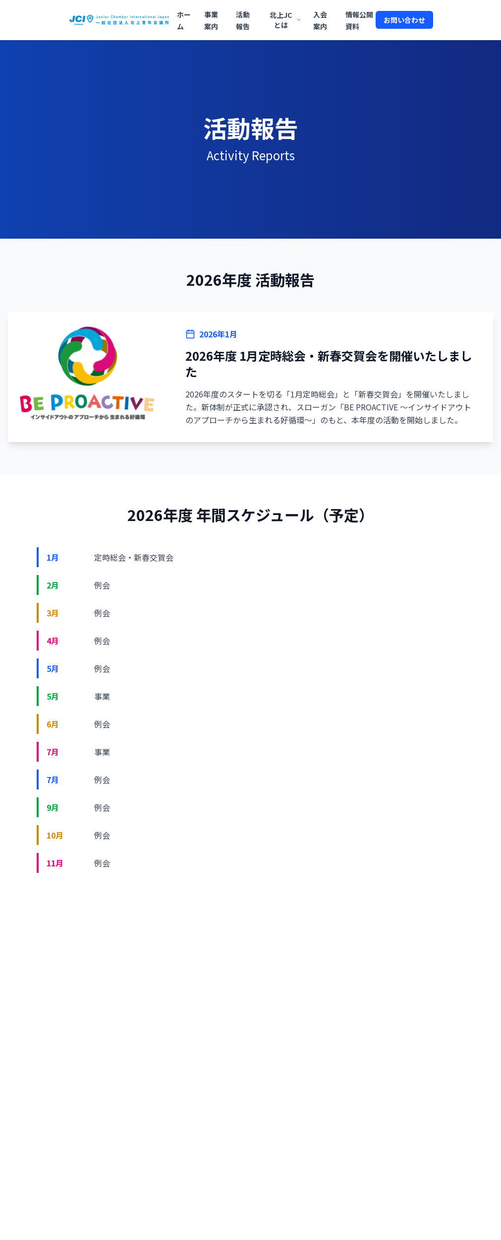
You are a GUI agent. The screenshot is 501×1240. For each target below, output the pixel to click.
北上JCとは (285, 20)
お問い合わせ (404, 20)
